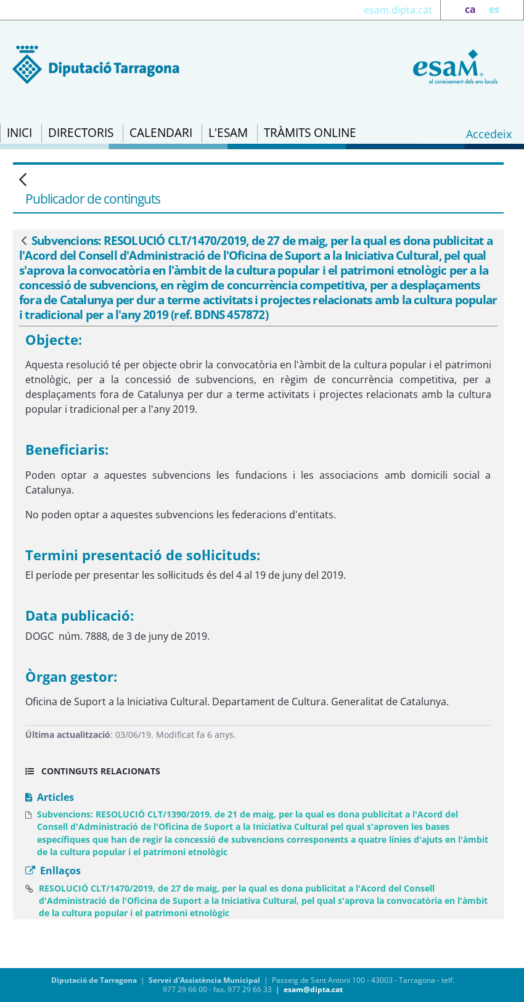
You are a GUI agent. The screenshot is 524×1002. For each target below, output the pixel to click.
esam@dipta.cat (313, 989)
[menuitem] (19, 133)
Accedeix (489, 133)
